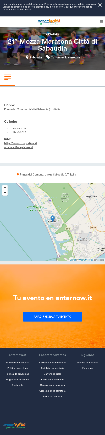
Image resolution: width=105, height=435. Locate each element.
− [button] (5, 193)
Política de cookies (17, 368)
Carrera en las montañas (52, 362)
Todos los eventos (52, 396)
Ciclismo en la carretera (52, 390)
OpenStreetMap (86, 260)
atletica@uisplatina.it (18, 147)
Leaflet (73, 260)
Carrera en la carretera (65, 57)
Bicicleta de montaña (52, 368)
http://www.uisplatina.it (20, 143)
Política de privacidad (17, 373)
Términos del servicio (17, 362)
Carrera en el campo (52, 379)
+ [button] (5, 187)
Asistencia (17, 385)
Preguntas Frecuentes (17, 379)
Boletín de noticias (87, 362)
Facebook (87, 368)
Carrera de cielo (52, 373)
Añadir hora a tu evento (52, 316)
